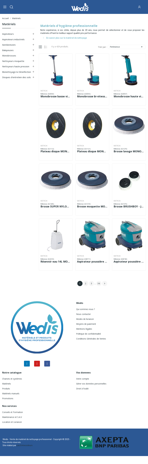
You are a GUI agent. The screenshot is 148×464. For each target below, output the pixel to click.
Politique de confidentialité (88, 333)
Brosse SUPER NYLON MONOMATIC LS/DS (55, 206)
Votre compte (82, 378)
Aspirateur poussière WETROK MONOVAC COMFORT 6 (92, 261)
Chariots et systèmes (12, 378)
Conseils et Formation (12, 412)
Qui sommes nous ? (85, 309)
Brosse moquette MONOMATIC (92, 206)
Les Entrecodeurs (25, 445)
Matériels (9, 24)
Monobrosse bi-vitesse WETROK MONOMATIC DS (92, 96)
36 (98, 283)
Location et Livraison (12, 422)
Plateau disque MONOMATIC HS (92, 151)
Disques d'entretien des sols (16, 77)
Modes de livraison (85, 319)
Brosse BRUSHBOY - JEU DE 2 (129, 206)
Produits (6, 388)
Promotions (7, 398)
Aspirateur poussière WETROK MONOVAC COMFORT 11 (129, 261)
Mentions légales (84, 328)
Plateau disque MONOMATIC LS (55, 151)
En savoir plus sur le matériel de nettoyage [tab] (65, 38)
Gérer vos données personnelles (91, 383)
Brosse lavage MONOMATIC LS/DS (129, 151)
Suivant (104, 283)
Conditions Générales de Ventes (91, 338)
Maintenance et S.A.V (12, 417)
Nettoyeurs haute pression (15, 66)
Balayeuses (8, 50)
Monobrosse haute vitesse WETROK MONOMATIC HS (129, 96)
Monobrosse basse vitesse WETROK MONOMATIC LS (55, 96)
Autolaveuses (9, 44)
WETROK (43, 91)
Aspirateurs (8, 33)
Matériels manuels (10, 393)
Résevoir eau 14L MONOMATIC (55, 261)
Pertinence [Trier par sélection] (127, 47)
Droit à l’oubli (82, 388)
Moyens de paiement (86, 324)
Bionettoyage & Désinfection (16, 71)
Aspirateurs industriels (13, 39)
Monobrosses (9, 55)
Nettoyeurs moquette (13, 61)
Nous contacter (83, 314)
